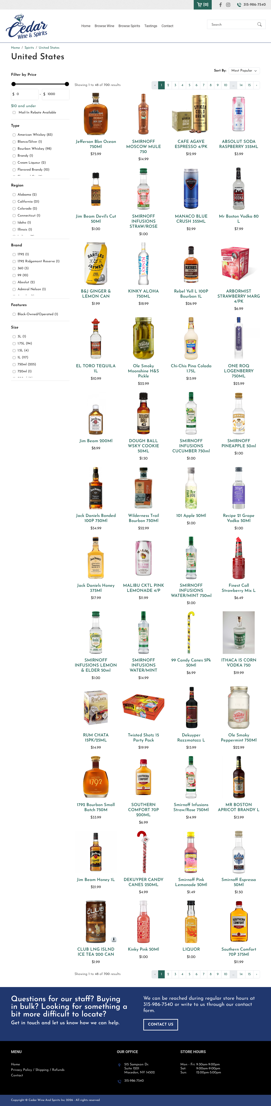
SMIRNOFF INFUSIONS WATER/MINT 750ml (191, 591)
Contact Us (160, 1025)
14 (241, 85)
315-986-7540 (158, 1004)
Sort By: (220, 70)
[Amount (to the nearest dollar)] (26, 94)
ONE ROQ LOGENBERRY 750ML (239, 371)
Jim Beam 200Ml (95, 441)
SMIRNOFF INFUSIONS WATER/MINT (143, 665)
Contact (167, 26)
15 (249, 85)
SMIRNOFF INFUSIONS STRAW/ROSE (144, 221)
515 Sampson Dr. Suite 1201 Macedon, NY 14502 (139, 1068)
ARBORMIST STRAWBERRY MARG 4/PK (238, 296)
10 (225, 85)
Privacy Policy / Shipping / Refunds (38, 1070)
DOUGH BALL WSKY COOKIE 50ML (143, 446)
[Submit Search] (259, 25)
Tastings (150, 26)
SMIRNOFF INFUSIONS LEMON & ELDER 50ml (96, 665)
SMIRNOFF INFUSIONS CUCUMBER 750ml (191, 446)
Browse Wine (104, 26)
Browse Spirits (129, 26)
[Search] (233, 25)
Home (85, 26)
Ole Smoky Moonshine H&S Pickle (143, 371)
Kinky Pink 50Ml (143, 949)
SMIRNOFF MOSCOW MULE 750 (143, 147)
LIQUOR (191, 949)
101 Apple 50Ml (191, 516)
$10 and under (23, 106)
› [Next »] (256, 85)
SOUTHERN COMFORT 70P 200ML (143, 810)
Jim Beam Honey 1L (96, 880)
